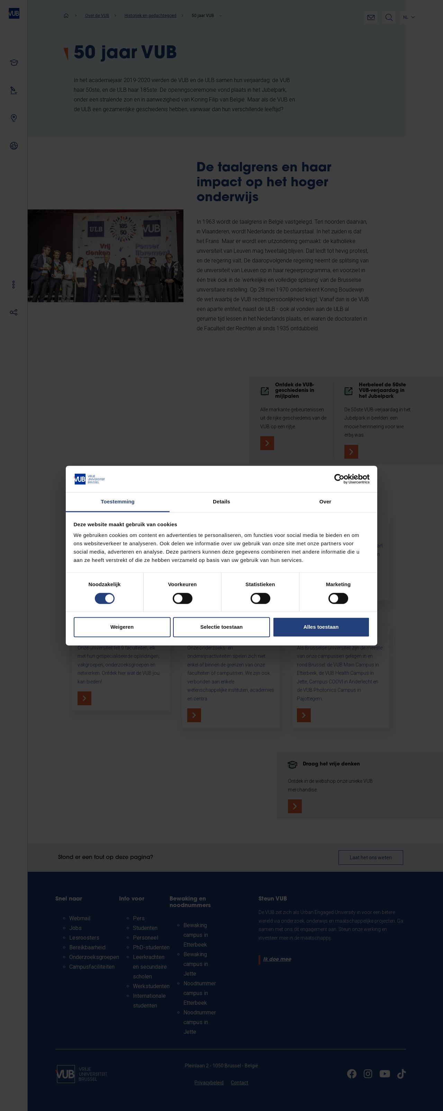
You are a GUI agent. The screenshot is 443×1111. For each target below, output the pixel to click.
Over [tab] (325, 502)
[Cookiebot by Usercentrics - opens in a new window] (339, 479)
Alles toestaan (321, 627)
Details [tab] (221, 502)
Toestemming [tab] (118, 502)
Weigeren (122, 627)
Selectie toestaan (221, 627)
